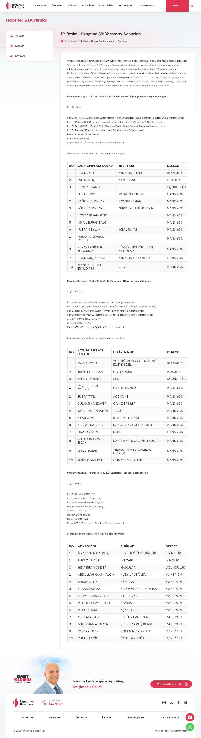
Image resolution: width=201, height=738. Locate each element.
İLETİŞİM (106, 718)
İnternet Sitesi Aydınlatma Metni (171, 731)
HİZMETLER (28, 718)
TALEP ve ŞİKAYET (136, 718)
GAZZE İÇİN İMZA (170, 718)
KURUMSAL (54, 718)
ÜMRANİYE (81, 718)
